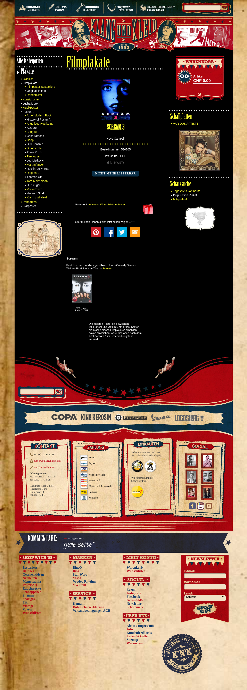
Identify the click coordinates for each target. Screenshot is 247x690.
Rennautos (30, 202)
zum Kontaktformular (44, 467)
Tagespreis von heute (186, 191)
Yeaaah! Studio (36, 193)
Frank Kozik (34, 152)
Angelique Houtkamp (40, 123)
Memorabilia (32, 581)
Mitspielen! (180, 199)
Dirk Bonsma (35, 144)
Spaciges (29, 599)
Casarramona (35, 136)
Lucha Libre (30, 103)
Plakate (27, 72)
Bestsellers (30, 567)
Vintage (28, 606)
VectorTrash (34, 189)
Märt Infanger (35, 164)
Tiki (25, 602)
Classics (28, 79)
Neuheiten (30, 578)
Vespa (77, 578)
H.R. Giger (33, 185)
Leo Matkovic (35, 160)
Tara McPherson (37, 181)
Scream (107, 268)
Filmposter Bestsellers (41, 86)
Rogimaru (33, 172)
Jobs (130, 629)
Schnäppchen (32, 592)
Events (131, 589)
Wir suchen (135, 643)
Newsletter (134, 603)
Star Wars (80, 574)
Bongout (32, 131)
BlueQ (77, 567)
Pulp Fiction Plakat (185, 195)
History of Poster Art (39, 119)
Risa (76, 571)
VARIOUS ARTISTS (186, 123)
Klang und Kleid (37, 197)
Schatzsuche (180, 184)
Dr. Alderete (34, 148)
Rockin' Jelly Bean (38, 168)
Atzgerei (32, 127)
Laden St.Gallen (138, 636)
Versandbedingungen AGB (91, 610)
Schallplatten (181, 117)
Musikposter (30, 107)
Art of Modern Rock (39, 115)
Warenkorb (135, 567)
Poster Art (29, 111)
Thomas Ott (34, 177)
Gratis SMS (135, 600)
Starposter (29, 206)
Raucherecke (32, 588)
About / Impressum (140, 625)
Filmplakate (30, 83)
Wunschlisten (32, 613)
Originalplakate (36, 90)
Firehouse (33, 156)
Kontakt (79, 603)
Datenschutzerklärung (88, 607)
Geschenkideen (33, 574)
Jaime (64, 538)
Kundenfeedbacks (139, 632)
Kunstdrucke (31, 99)
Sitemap (28, 595)
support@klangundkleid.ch (47, 460)
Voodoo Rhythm (84, 581)
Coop (30, 140)
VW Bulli (79, 585)
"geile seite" (78, 545)
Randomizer (34, 95)
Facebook (133, 596)
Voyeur (28, 609)
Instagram (134, 593)
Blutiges (28, 571)
